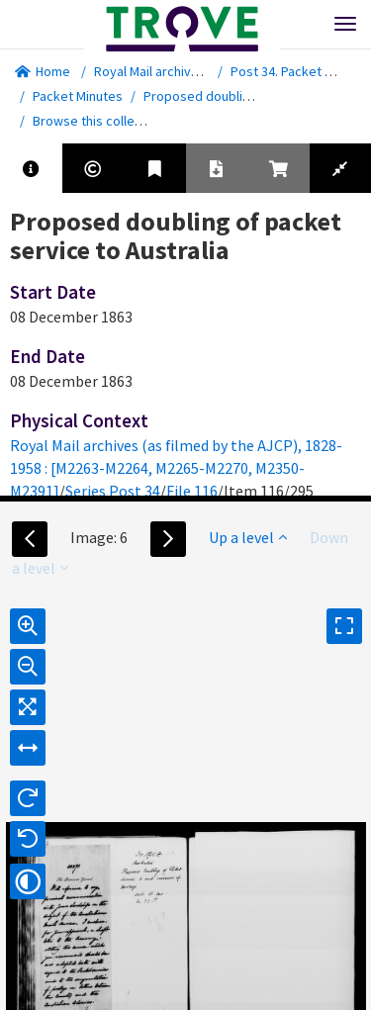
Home (42, 71)
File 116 (192, 491)
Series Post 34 (112, 491)
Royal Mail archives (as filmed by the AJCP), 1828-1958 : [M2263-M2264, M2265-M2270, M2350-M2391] (176, 468)
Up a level (248, 537)
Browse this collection (105, 121)
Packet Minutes (78, 96)
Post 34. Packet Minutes (301, 71)
